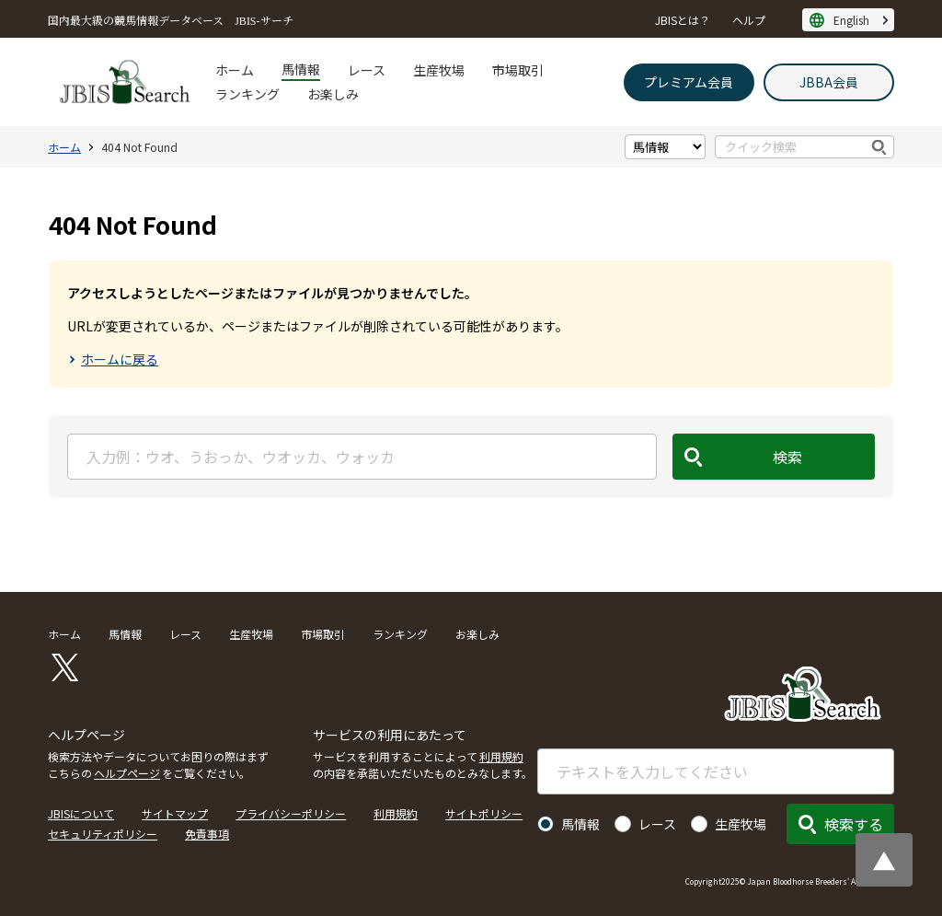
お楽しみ (333, 94)
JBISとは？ (682, 20)
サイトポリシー (484, 813)
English (851, 20)
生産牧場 (439, 70)
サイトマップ (175, 813)
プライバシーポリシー (291, 813)
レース (366, 70)
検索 (880, 147)
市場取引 (518, 70)
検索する (853, 824)
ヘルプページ (127, 773)
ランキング (247, 94)
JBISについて (81, 813)
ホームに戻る (119, 359)
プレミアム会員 (688, 82)
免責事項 (207, 833)
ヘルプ (748, 20)
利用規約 (501, 756)
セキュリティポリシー (102, 833)
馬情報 (300, 69)
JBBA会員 (828, 82)
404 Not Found (139, 147)
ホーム (234, 70)
